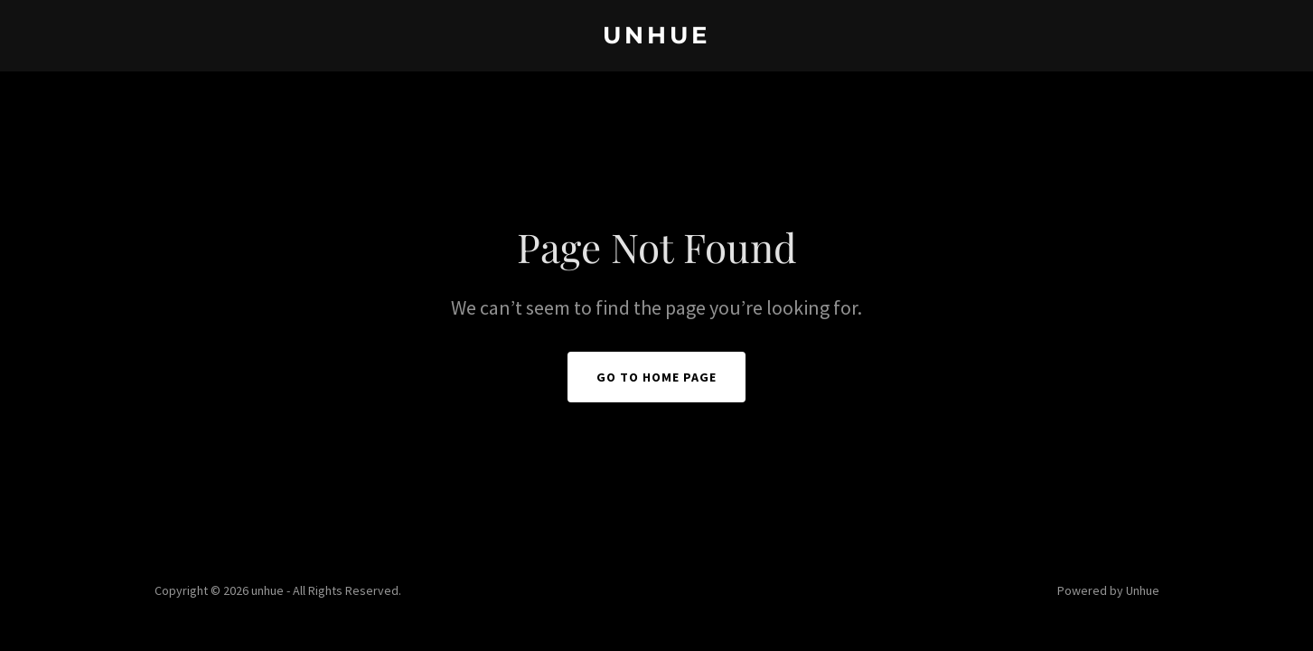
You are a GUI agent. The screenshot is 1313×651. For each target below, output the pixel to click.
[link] (656, 38)
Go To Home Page (656, 377)
